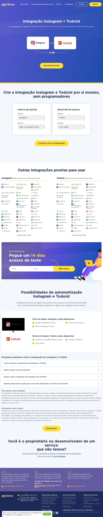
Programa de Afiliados (91, 500)
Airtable (36, 190)
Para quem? (24, 4)
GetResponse (37, 222)
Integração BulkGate (69, 502)
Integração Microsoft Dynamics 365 (70, 499)
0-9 (98, 512)
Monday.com (8, 222)
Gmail (35, 225)
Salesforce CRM (24, 195)
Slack (35, 198)
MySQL (6, 225)
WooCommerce (24, 225)
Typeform (22, 217)
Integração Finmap (69, 497)
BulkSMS (36, 195)
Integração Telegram (49, 500)
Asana (35, 192)
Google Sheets (23, 198)
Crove (35, 214)
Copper (35, 211)
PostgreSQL (37, 187)
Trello (20, 211)
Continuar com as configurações (51, 143)
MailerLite (7, 217)
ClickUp (6, 204)
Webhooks (22, 219)
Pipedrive (36, 184)
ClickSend (7, 201)
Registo (95, 4)
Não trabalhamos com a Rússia (92, 504)
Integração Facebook (49, 498)
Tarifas (58, 4)
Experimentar (51, 428)
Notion (6, 228)
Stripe (35, 201)
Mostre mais (46, 506)
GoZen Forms (37, 228)
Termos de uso (88, 497)
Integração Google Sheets (50, 497)
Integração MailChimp (49, 503)
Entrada (82, 4)
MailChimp (7, 214)
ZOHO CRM (22, 231)
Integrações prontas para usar (42, 4)
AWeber (6, 184)
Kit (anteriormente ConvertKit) (21, 206)
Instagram (16, 26)
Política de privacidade (91, 498)
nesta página (60, 456)
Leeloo (6, 211)
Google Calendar (9, 192)
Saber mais (27, 514)
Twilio (20, 214)
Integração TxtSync (69, 503)
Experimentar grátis (51, 65)
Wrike (20, 228)
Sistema (20, 113)
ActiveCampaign (9, 187)
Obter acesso (64, 269)
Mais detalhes (14, 403)
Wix (20, 222)
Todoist (25, 26)
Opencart (7, 231)
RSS (20, 192)
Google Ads (22, 184)
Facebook (36, 219)
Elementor (36, 217)
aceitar (47, 513)
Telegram (36, 204)
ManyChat (7, 219)
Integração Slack (47, 502)
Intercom (22, 201)
